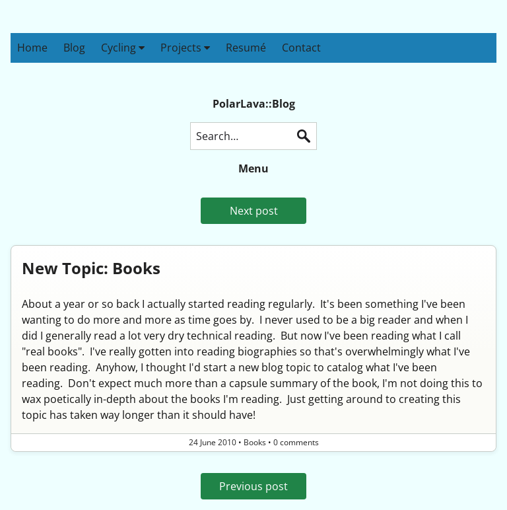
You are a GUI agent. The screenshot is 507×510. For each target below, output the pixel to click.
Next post (254, 210)
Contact (301, 47)
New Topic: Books (91, 268)
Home (32, 47)
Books (255, 442)
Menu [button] (253, 168)
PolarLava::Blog (254, 103)
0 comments (296, 442)
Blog (74, 47)
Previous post (253, 486)
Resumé (246, 47)
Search (303, 136)
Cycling (123, 47)
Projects (185, 47)
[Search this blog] (253, 136)
